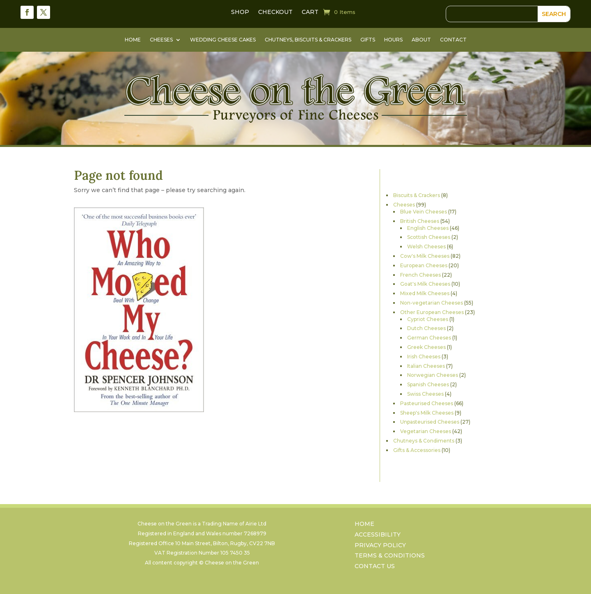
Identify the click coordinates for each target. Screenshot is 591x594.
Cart (310, 12)
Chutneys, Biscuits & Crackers (308, 40)
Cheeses (161, 40)
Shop (240, 12)
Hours (393, 40)
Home (133, 40)
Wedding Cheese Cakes (223, 40)
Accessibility (378, 535)
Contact (453, 40)
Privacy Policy (380, 546)
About (421, 40)
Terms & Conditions (390, 556)
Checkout (275, 12)
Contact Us (375, 567)
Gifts (367, 40)
